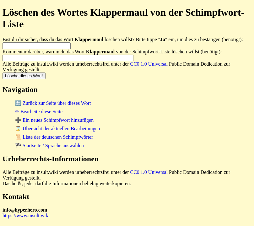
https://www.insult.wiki (26, 215)
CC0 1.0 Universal (149, 64)
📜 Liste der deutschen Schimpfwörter (54, 137)
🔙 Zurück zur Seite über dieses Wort (53, 103)
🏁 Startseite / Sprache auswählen (49, 145)
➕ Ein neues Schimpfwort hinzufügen (54, 120)
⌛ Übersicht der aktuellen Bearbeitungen (57, 128)
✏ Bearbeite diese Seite (38, 111)
